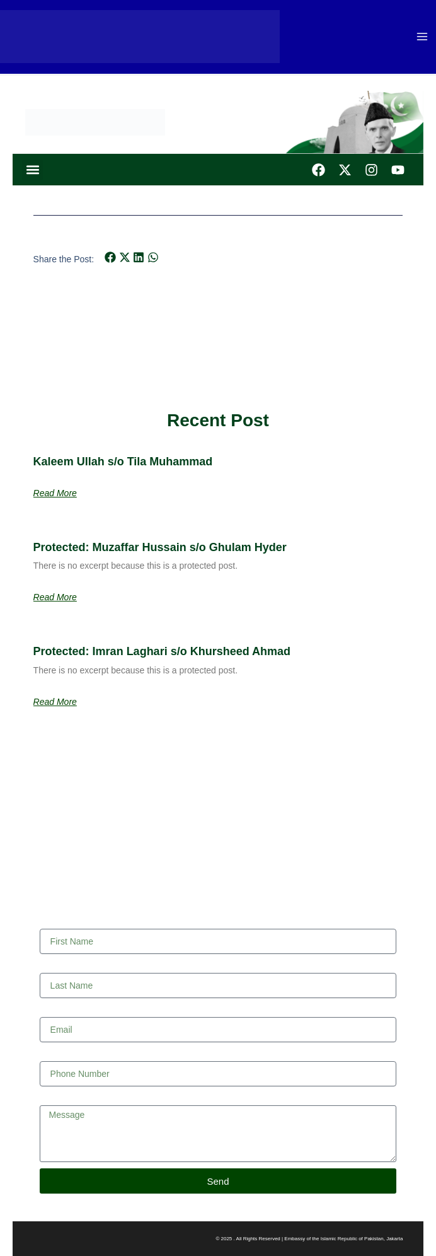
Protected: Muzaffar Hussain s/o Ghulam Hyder (160, 547)
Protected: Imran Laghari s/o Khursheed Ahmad (161, 651)
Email (51, 1011)
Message (58, 1099)
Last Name (61, 967)
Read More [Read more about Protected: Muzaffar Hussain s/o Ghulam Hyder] (55, 597)
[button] (32, 170)
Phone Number (69, 1055)
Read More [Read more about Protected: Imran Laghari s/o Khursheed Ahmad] (55, 701)
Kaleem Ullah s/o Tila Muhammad (123, 461)
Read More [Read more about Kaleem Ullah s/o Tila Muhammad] (55, 493)
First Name (61, 922)
